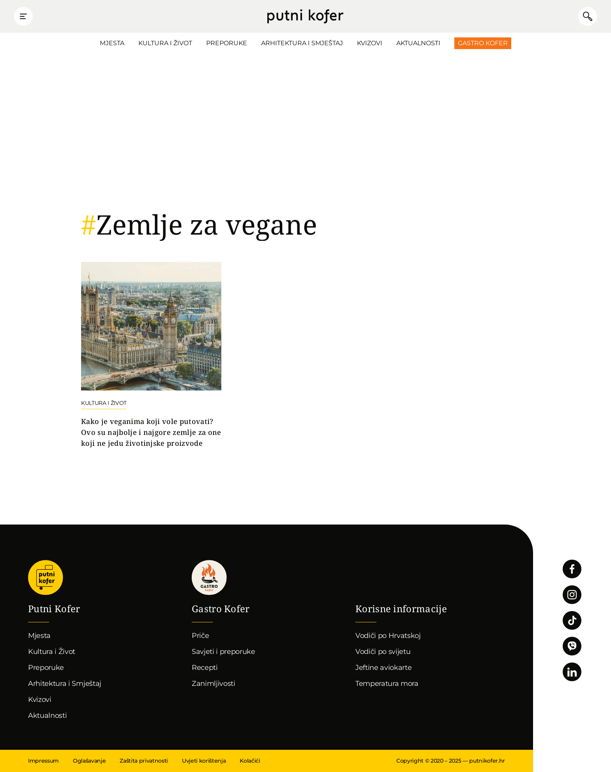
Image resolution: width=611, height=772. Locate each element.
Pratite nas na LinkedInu (572, 671)
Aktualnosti (418, 43)
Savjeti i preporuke (223, 651)
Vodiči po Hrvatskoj (388, 635)
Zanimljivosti (213, 683)
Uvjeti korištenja (204, 760)
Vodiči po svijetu (383, 651)
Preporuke (226, 43)
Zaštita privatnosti (144, 760)
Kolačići (250, 760)
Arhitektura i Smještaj (302, 43)
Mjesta (112, 43)
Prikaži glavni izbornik (23, 16)
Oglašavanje (89, 760)
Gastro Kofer (483, 43)
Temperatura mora (387, 683)
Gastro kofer (209, 577)
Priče (200, 635)
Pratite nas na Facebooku (572, 569)
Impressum (43, 760)
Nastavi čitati (151, 355)
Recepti (205, 667)
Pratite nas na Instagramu (572, 594)
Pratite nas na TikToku (572, 620)
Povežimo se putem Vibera (572, 646)
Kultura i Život (165, 43)
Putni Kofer (305, 16)
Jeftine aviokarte (383, 667)
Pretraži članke (587, 16)
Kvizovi (369, 43)
